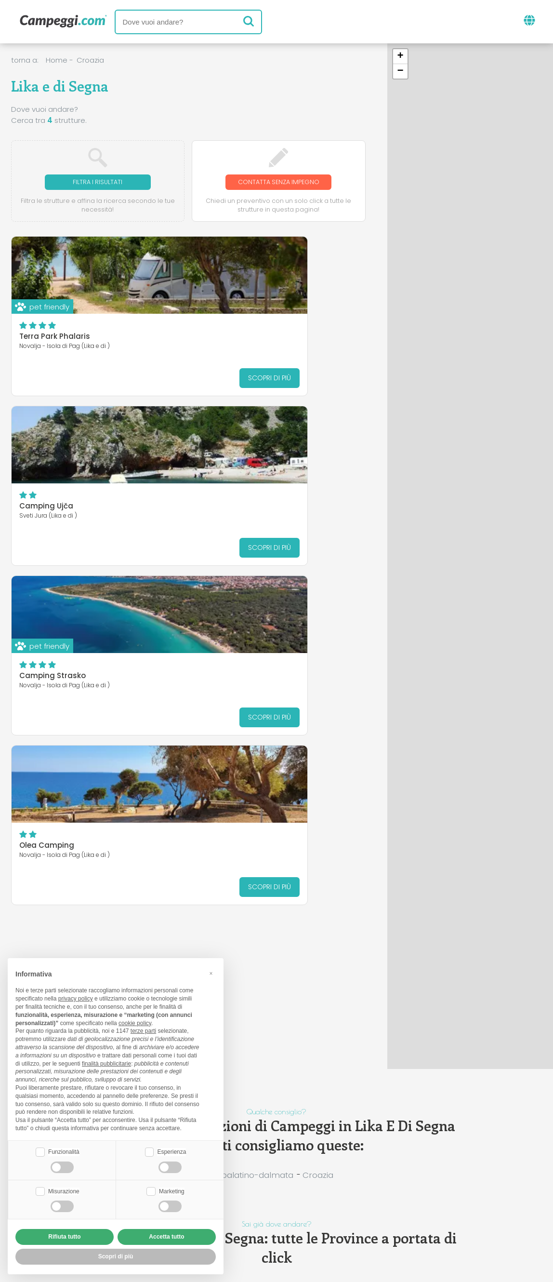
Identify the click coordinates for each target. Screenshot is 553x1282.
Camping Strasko (52, 508)
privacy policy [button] (75, 997)
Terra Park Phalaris (54, 338)
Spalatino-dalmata (254, 1175)
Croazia (90, 60)
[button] (400, 56)
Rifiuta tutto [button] (64, 1236)
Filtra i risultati (97, 182)
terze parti (143, 1030)
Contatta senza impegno (278, 182)
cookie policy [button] (134, 1021)
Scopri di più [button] (115, 1256)
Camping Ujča (228, 338)
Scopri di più (143, 379)
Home (56, 60)
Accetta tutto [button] (166, 1236)
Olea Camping (228, 508)
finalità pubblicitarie (106, 1062)
